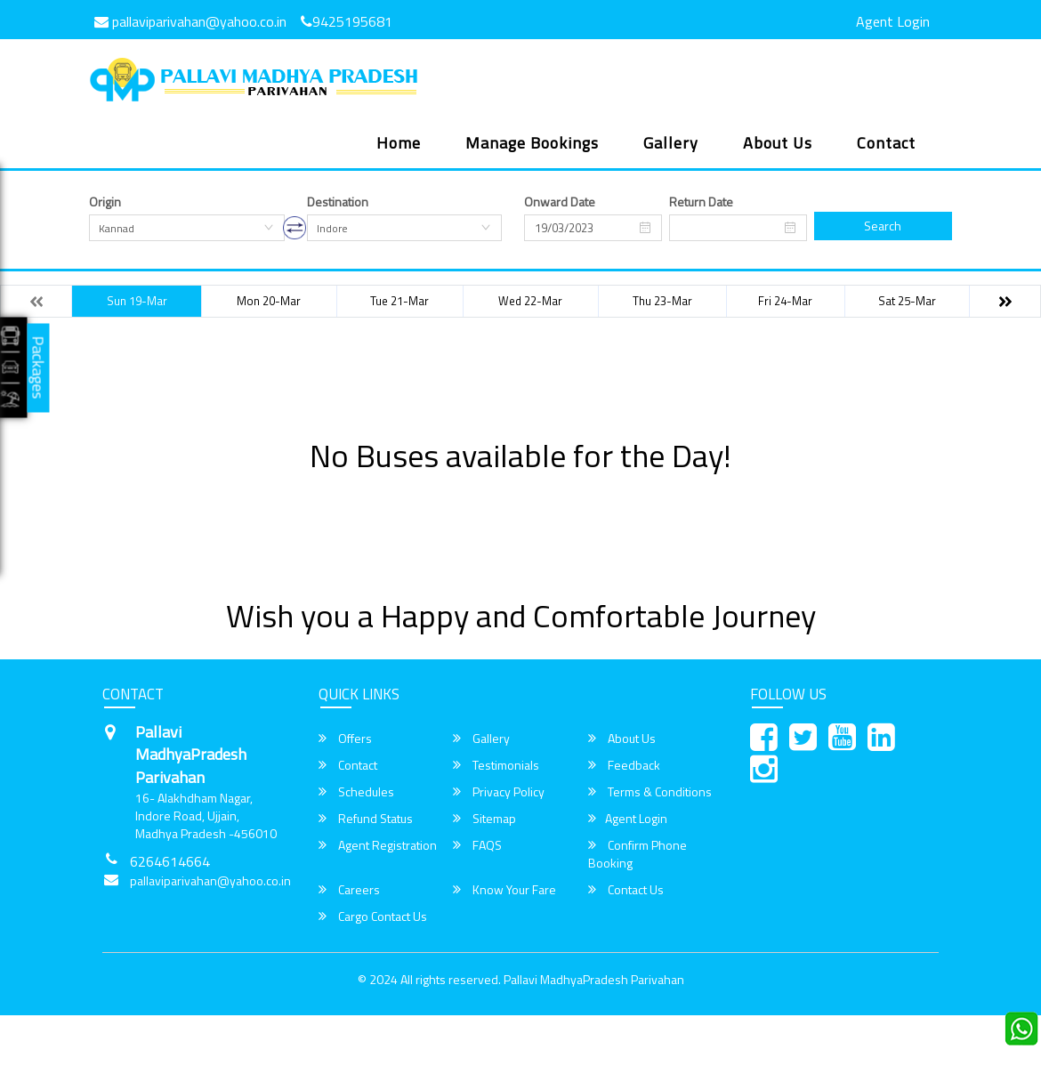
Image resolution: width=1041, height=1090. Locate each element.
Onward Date (559, 202)
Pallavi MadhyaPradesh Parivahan (594, 979)
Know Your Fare (504, 890)
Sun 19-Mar (137, 301)
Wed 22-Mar (530, 301)
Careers (349, 890)
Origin (105, 202)
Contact (886, 143)
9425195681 (346, 21)
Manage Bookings (532, 143)
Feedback (624, 765)
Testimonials (496, 765)
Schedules (356, 792)
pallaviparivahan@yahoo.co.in (190, 21)
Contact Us (626, 890)
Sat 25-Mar (907, 301)
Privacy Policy (499, 792)
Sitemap (484, 819)
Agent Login (893, 21)
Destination (337, 202)
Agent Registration (378, 845)
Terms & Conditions (650, 792)
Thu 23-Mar (662, 301)
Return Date (701, 202)
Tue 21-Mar (399, 301)
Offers (345, 738)
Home (398, 143)
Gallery (670, 143)
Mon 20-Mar (269, 301)
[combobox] (187, 227)
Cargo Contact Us (373, 916)
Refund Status (366, 819)
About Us (777, 143)
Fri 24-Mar (785, 301)
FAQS (477, 845)
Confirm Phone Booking (637, 854)
